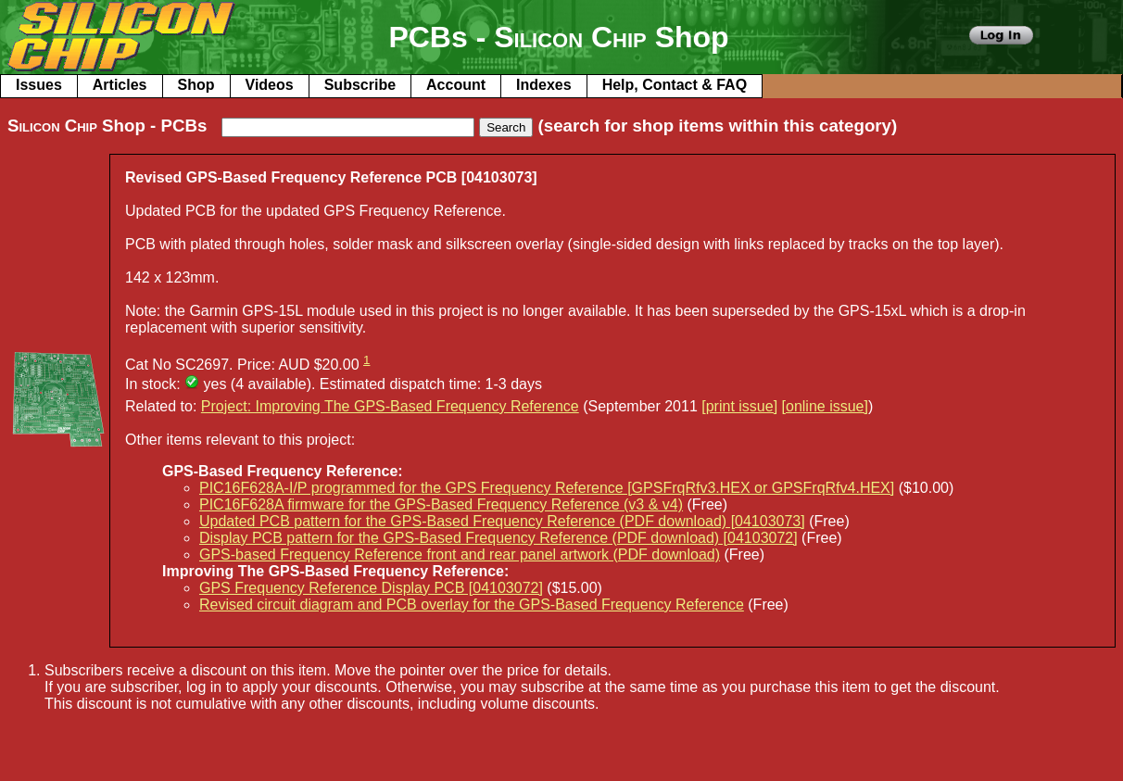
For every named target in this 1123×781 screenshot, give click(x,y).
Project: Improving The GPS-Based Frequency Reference (390, 406)
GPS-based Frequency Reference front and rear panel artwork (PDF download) (459, 554)
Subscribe (360, 85)
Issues (39, 85)
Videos (270, 85)
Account (456, 85)
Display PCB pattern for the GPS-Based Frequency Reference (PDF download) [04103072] (498, 538)
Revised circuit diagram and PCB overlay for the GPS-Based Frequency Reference (471, 604)
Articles (120, 85)
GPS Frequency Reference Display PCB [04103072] (371, 588)
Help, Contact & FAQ (674, 85)
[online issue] (825, 406)
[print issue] (739, 406)
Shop (196, 85)
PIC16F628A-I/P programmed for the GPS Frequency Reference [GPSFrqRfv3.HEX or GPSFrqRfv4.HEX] (546, 488)
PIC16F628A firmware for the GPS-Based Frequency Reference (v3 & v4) (441, 504)
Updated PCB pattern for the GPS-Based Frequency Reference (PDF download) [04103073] (502, 521)
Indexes (544, 85)
